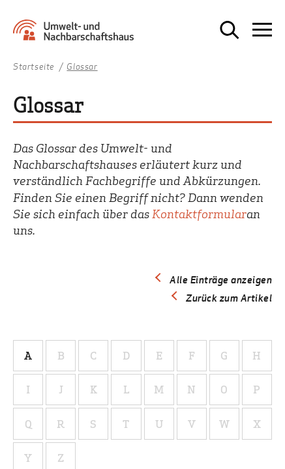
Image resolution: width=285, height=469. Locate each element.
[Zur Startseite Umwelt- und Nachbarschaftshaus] (76, 35)
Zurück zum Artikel (229, 297)
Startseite (34, 67)
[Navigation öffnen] (262, 30)
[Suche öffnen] (229, 30)
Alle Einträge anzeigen (221, 279)
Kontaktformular (199, 213)
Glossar (82, 67)
